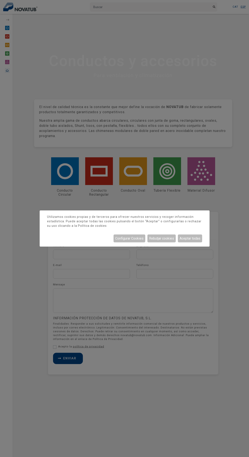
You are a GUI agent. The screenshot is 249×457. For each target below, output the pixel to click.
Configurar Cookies (129, 238)
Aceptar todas (190, 238)
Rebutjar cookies (161, 238)
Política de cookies (92, 225)
